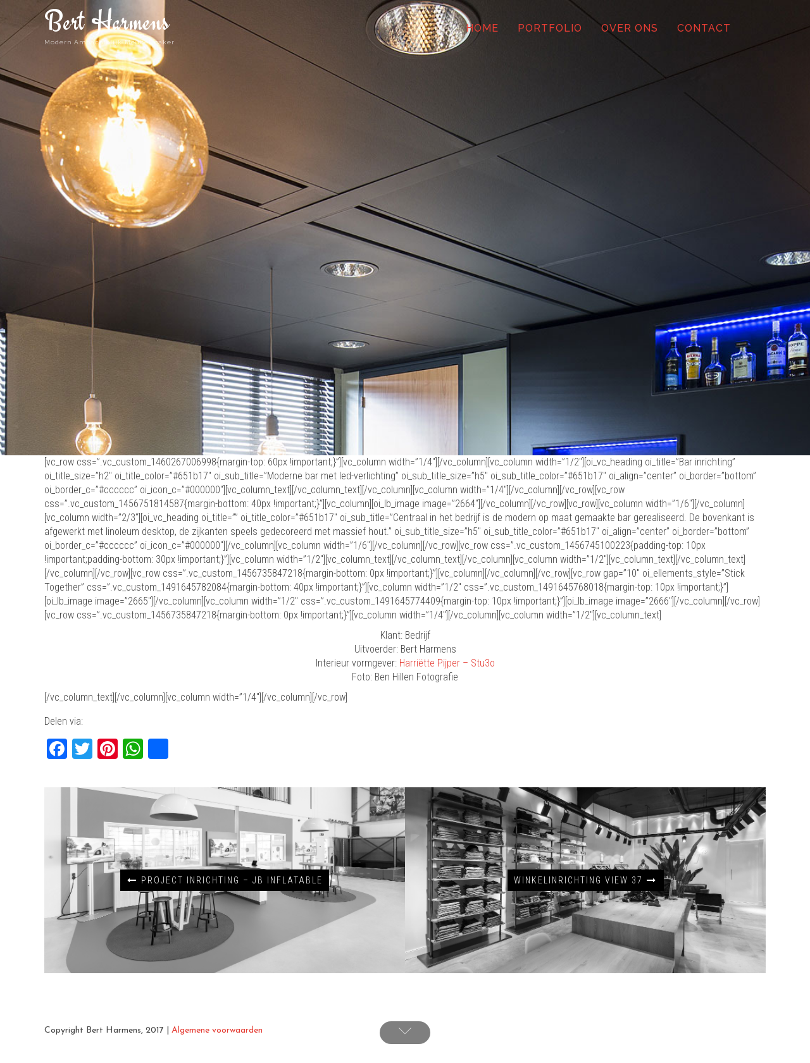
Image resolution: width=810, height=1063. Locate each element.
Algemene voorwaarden (217, 1030)
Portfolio (550, 28)
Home (482, 28)
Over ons (629, 28)
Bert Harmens (107, 21)
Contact (704, 28)
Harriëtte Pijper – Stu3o (447, 663)
